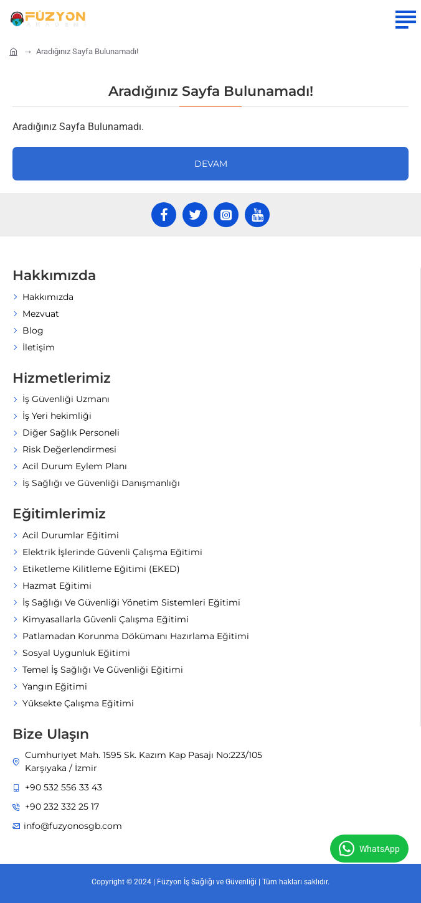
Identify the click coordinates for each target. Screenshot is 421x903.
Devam (210, 163)
